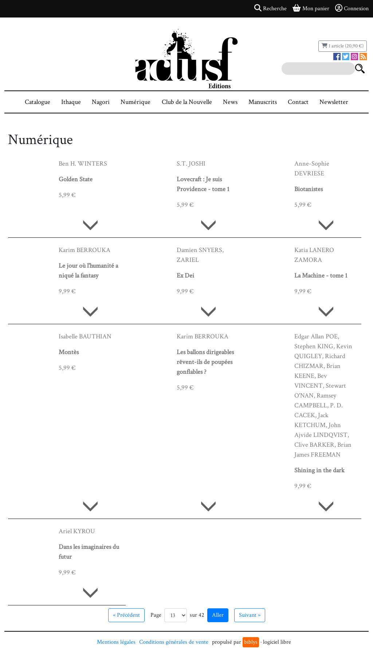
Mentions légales (116, 642)
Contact (298, 102)
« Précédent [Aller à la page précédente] (126, 615)
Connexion (352, 8)
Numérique (135, 102)
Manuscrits (262, 102)
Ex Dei (185, 275)
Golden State (76, 179)
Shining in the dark (319, 470)
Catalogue (37, 102)
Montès (69, 352)
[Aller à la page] (175, 615)
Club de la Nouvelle (187, 102)
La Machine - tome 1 (321, 275)
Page (155, 615)
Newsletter (333, 102)
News (230, 102)
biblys (251, 642)
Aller (218, 615)
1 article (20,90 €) (343, 46)
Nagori (101, 102)
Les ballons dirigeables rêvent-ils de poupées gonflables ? (205, 362)
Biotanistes (308, 189)
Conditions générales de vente (173, 642)
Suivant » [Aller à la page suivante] (249, 615)
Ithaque (71, 102)
